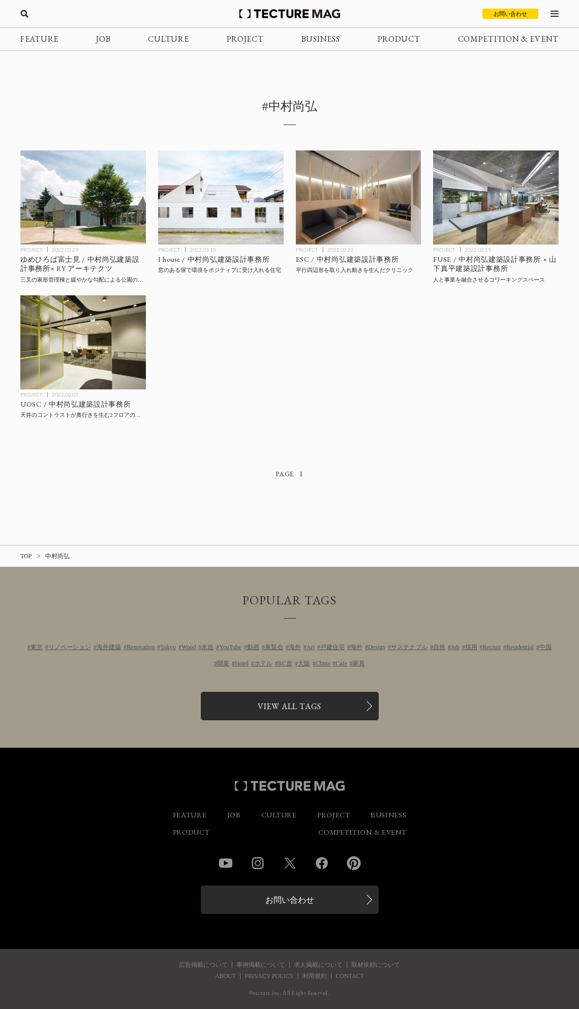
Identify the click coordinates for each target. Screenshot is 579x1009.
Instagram (258, 863)
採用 (471, 647)
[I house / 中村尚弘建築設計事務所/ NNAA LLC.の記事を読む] (221, 197)
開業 (223, 663)
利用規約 (314, 976)
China (323, 663)
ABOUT (225, 976)
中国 (545, 647)
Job (455, 647)
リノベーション (69, 647)
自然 (439, 647)
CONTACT (350, 976)
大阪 (304, 663)
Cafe (341, 663)
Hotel (242, 663)
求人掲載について (318, 965)
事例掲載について (260, 965)
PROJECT (245, 39)
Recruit (492, 647)
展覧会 (274, 647)
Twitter (290, 863)
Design (376, 647)
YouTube (230, 647)
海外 (295, 647)
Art (311, 647)
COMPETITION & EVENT (508, 39)
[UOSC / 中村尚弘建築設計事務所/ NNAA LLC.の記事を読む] (83, 342)
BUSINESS (320, 39)
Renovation (141, 647)
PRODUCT (399, 39)
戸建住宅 (332, 647)
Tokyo (168, 647)
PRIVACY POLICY (269, 976)
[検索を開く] (24, 14)
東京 (37, 647)
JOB (103, 39)
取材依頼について (375, 965)
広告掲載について (203, 965)
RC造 (285, 663)
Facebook (322, 863)
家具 (359, 663)
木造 (207, 647)
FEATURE (39, 39)
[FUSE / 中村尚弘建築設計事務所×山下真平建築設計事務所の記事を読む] (496, 197)
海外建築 (109, 647)
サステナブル (409, 647)
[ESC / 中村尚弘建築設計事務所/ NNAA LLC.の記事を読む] (358, 197)
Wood (188, 647)
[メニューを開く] (555, 14)
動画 (253, 647)
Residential (520, 647)
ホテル (263, 663)
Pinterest (354, 863)
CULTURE (168, 39)
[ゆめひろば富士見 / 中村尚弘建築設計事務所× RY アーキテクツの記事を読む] (83, 197)
